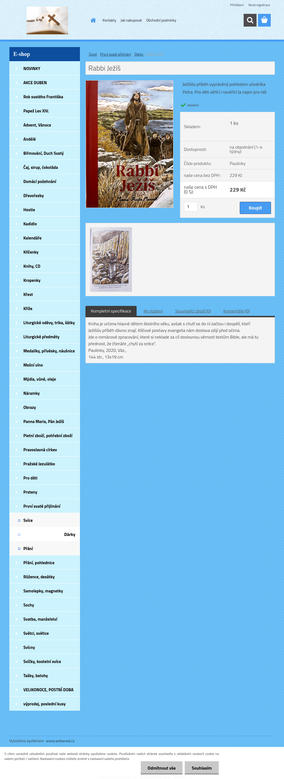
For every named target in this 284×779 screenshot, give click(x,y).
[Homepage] (92, 20)
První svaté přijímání (42, 506)
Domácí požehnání (40, 181)
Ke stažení (153, 311)
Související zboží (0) (193, 311)
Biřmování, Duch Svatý (44, 153)
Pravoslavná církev (40, 450)
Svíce (28, 520)
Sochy (29, 605)
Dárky (69, 534)
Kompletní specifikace (111, 311)
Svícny (29, 647)
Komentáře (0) (236, 311)
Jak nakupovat (131, 20)
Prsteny (30, 492)
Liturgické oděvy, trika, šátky (49, 322)
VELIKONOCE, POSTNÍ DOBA (49, 690)
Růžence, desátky (39, 577)
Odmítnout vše (162, 768)
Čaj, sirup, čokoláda (41, 167)
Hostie (29, 210)
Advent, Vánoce (37, 125)
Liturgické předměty (41, 337)
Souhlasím (202, 768)
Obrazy (30, 407)
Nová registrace (259, 4)
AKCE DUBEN (35, 82)
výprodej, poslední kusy (45, 704)
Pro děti (31, 478)
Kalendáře (33, 238)
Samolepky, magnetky (43, 591)
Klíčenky (31, 252)
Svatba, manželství (41, 619)
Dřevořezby (34, 195)
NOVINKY (32, 68)
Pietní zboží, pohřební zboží (48, 435)
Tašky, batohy (36, 675)
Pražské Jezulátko (39, 464)
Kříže (28, 308)
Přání (28, 548)
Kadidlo (30, 224)
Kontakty (109, 20)
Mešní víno (33, 365)
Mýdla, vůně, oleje (40, 379)
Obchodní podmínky (161, 20)
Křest (28, 294)
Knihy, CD (32, 266)
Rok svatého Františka (43, 97)
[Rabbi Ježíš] (129, 82)
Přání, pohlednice (39, 562)
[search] (250, 20)
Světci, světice (36, 633)
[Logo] (47, 20)
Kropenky (32, 280)
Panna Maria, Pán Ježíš (44, 421)
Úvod (93, 54)
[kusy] (191, 206)
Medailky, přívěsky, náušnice (49, 351)
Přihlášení (237, 4)
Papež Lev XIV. (36, 111)
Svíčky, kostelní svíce (42, 661)
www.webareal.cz (60, 741)
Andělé (30, 139)
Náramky (32, 393)
